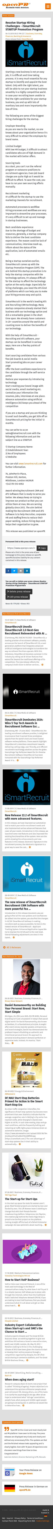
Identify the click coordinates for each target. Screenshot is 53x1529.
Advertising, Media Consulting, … (29, 1373)
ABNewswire (10, 1094)
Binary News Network (13, 1001)
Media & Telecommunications (27, 1273)
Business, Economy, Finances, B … (28, 998)
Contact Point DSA (9, 1521)
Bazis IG (8, 1375)
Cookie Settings (42, 1521)
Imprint (10, 1518)
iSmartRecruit (27, 39)
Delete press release (19, 591)
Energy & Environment (24, 1091)
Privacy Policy (20, 1518)
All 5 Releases (11, 947)
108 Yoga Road (11, 1195)
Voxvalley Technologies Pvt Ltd (17, 1276)
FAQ (3, 1518)
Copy (42, 548)
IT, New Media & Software (25, 620)
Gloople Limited (11, 1321)
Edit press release (17, 597)
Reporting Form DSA (26, 1521)
